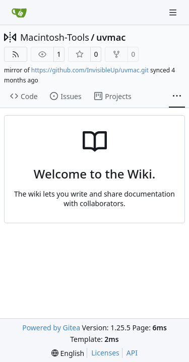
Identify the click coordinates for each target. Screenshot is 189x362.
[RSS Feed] (15, 54)
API (132, 352)
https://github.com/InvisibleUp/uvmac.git (90, 70)
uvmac (110, 37)
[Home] (19, 13)
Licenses (105, 352)
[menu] (67, 353)
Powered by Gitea (51, 327)
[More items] (177, 96)
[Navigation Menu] (174, 12)
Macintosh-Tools (54, 37)
